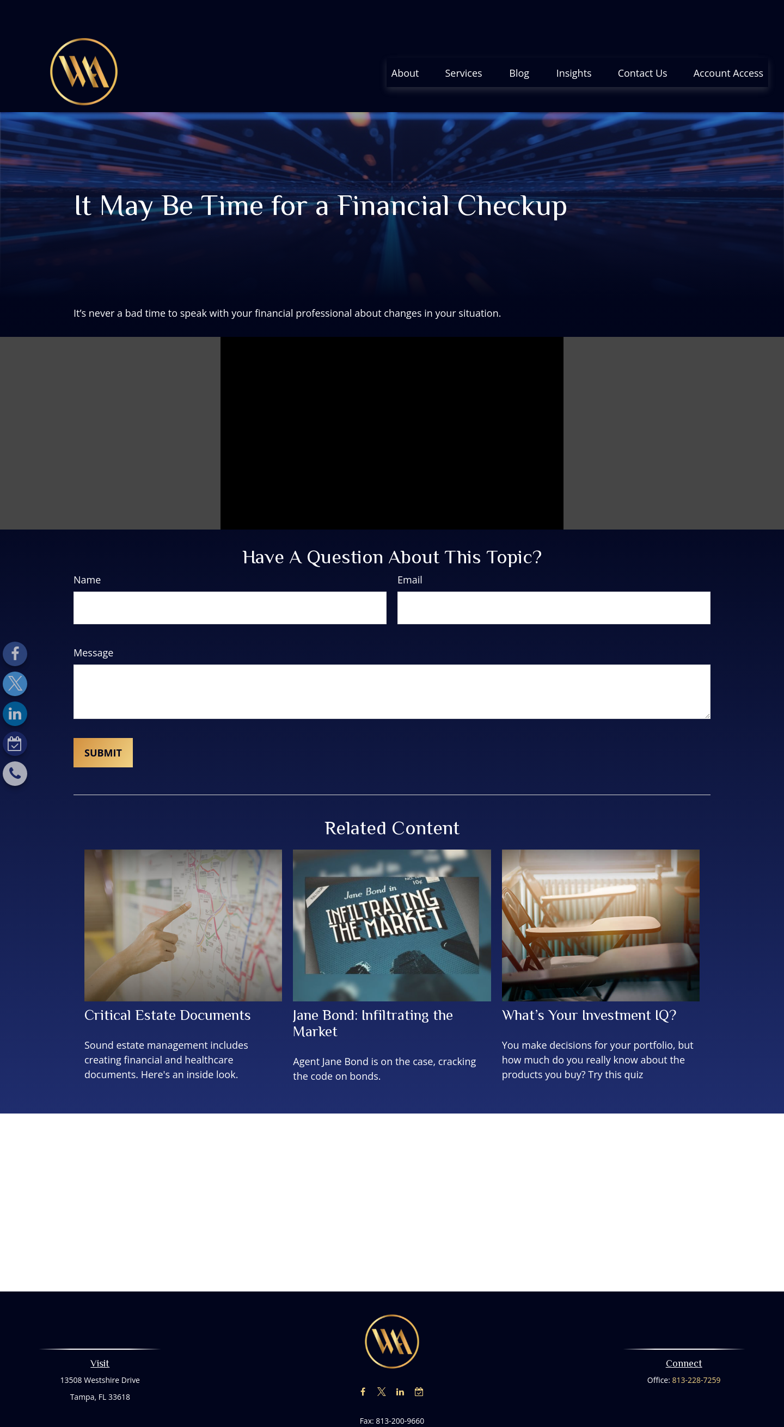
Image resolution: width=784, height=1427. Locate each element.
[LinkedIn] (15, 714)
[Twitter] (15, 684)
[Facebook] (15, 654)
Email (409, 546)
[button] (405, 40)
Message (93, 619)
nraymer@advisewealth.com (392, 1407)
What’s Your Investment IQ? (589, 982)
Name (87, 546)
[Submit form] (103, 720)
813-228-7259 (696, 1347)
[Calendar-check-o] (15, 743)
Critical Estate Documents (167, 982)
